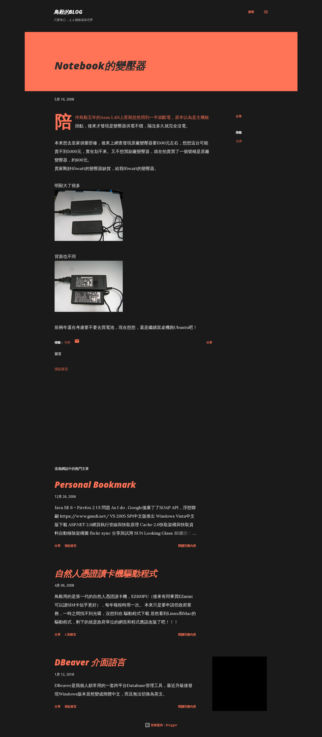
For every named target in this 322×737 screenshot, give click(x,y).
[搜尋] (251, 11)
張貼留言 (61, 369)
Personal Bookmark (95, 484)
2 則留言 (70, 634)
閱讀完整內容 (187, 546)
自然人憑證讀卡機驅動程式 (106, 573)
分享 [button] (239, 116)
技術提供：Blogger (161, 725)
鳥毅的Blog (68, 11)
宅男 (239, 141)
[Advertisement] (127, 413)
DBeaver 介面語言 (90, 662)
